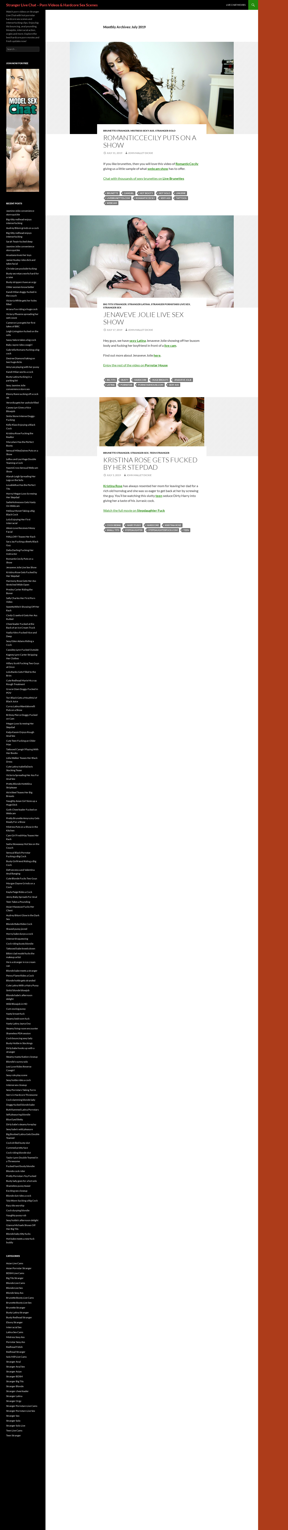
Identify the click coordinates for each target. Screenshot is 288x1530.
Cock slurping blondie (17, 1210)
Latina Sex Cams (14, 1332)
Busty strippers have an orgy (21, 282)
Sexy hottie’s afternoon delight (22, 1220)
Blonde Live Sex (14, 1287)
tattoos (181, 198)
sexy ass (165, 198)
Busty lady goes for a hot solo (21, 1180)
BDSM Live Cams (15, 1273)
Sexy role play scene (16, 1075)
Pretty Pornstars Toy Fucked (21, 1176)
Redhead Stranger (15, 1351)
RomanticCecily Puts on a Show (149, 141)
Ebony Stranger (14, 1322)
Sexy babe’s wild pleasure (19, 1129)
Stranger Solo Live (15, 1425)
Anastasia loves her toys (18, 255)
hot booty (146, 193)
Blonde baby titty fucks (18, 1233)
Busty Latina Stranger (17, 1312)
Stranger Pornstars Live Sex (170, 304)
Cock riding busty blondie (19, 943)
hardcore (140, 380)
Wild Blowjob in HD (16, 1003)
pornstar (126, 384)
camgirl (129, 193)
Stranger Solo (165, 130)
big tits (111, 380)
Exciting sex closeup (16, 1190)
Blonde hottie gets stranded (20, 980)
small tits (113, 530)
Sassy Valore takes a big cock (21, 339)
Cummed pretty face (17, 1147)
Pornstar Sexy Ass (15, 1342)
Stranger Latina (139, 304)
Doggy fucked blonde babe (20, 1104)
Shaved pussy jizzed (16, 928)
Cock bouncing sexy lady (19, 1038)
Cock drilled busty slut (18, 1142)
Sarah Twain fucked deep (19, 241)
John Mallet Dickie (140, 153)
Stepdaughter (134, 530)
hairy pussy (134, 525)
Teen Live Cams (14, 1430)
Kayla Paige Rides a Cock (19, 891)
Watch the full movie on (134, 510)
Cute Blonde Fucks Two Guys (21, 878)
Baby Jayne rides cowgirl (19, 344)
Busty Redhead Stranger (19, 1317)
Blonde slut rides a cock (18, 1195)
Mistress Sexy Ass (142, 130)
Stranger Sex (112, 307)
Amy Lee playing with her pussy (22, 366)
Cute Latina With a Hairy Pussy (22, 985)
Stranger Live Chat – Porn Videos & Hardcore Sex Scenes (52, 5)
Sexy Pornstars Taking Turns (21, 1089)
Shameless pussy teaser (18, 1185)
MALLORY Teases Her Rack (20, 536)
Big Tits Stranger (115, 304)
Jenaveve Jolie (183, 380)
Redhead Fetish (14, 1346)
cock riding (114, 525)
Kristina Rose (173, 525)
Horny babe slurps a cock (19, 933)
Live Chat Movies (236, 4)
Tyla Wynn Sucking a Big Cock (22, 1200)
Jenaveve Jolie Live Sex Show (143, 318)
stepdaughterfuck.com (163, 530)
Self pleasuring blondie (18, 1114)
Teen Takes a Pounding (18, 901)
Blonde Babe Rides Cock (19, 923)
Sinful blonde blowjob (17, 990)
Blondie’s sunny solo (17, 1061)
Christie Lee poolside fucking (21, 268)
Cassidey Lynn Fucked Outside (22, 649)
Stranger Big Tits (15, 1381)
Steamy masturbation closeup (22, 1056)
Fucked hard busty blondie (20, 1166)
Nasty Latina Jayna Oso (18, 1023)
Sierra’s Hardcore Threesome (21, 1094)
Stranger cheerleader (17, 1391)
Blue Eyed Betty (14, 1119)
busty (124, 380)
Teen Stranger (159, 452)
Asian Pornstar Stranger (19, 1268)
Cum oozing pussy (16, 1008)
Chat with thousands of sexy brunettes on (143, 178)
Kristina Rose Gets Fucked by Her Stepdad (150, 463)
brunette (112, 193)
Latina (111, 384)
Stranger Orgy (13, 1401)
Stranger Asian (14, 1371)
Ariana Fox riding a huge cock (21, 309)
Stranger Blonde (15, 1386)
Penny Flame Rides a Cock (20, 975)
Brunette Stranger (116, 130)
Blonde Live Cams (15, 1282)
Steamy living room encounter (22, 1028)
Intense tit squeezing (17, 938)
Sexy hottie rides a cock (18, 1080)
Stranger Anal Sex (15, 1366)
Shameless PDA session (18, 1033)
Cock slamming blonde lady (20, 1099)
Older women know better (20, 287)
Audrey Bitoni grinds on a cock (22, 228)
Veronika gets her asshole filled (22, 402)
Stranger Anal (13, 1361)
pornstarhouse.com (150, 384)
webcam (112, 203)
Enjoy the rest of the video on (135, 365)
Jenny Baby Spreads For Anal (21, 896)
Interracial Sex (14, 1327)
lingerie (181, 193)
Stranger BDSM (14, 1376)
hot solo (164, 193)
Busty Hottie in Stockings (19, 1043)
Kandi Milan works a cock (19, 371)
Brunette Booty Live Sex (19, 1302)
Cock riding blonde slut (18, 1152)
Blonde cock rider (15, 1171)
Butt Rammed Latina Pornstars (22, 1109)
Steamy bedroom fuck (17, 1018)
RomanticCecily (145, 198)
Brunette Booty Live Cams (20, 1297)
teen (186, 530)
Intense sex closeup (16, 1085)
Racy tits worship (15, 1205)
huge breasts (160, 380)
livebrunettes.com (118, 198)
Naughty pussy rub (16, 1215)
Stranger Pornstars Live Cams (21, 1405)
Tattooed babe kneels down (20, 948)
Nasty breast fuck (15, 1013)
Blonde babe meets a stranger (21, 970)
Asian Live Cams (14, 1263)
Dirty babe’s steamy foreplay (21, 1124)
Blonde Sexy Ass (14, 1292)
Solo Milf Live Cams (16, 1356)
